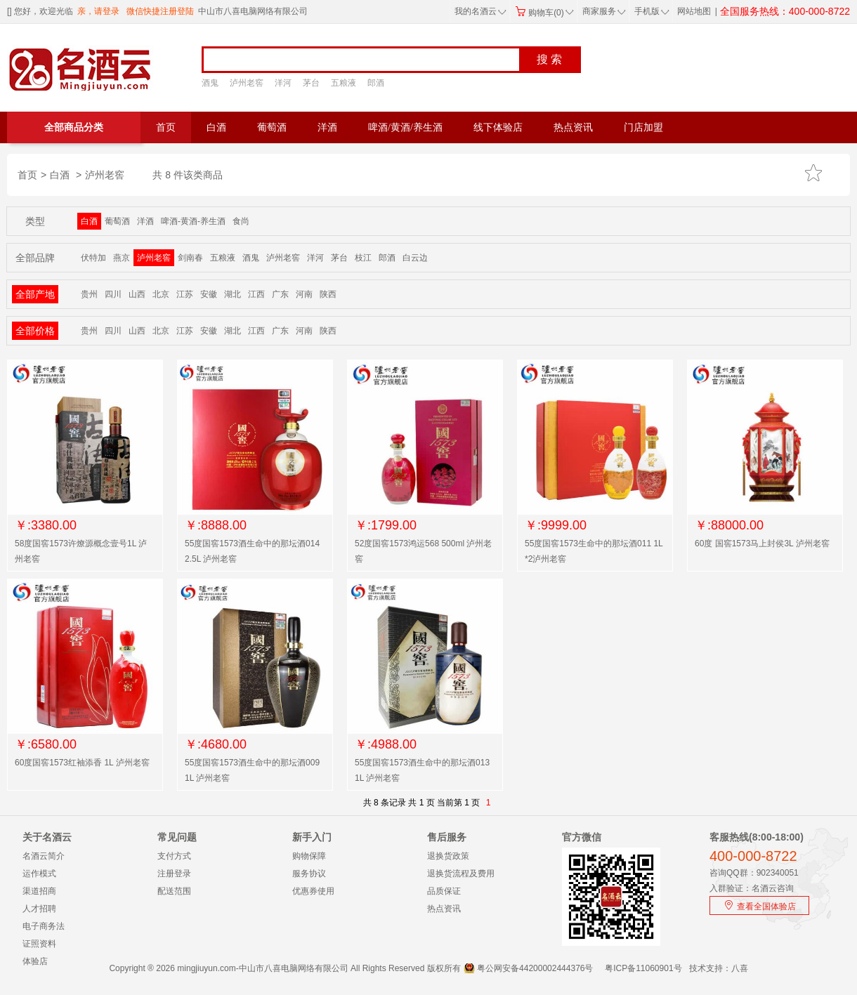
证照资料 (39, 944)
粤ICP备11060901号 (643, 968)
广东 (280, 294)
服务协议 (309, 873)
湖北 (232, 294)
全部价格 (35, 330)
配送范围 (174, 891)
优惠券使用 (313, 891)
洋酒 (327, 127)
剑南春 (190, 258)
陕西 (328, 294)
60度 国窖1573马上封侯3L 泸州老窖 (762, 543)
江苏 (184, 294)
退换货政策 (448, 856)
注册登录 (174, 873)
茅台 (311, 83)
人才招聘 (39, 909)
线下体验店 (498, 127)
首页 (166, 127)
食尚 (241, 221)
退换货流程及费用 (461, 873)
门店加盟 (643, 127)
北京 (160, 294)
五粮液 (343, 83)
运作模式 (39, 873)
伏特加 (93, 258)
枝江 (363, 258)
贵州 (89, 294)
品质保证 (444, 891)
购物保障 (309, 856)
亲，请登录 (98, 11)
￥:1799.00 (386, 525)
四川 (113, 294)
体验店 (35, 961)
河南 (304, 294)
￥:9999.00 (556, 525)
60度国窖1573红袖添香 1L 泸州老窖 (82, 762)
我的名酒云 (480, 11)
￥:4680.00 (216, 744)
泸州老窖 (246, 83)
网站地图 (694, 11)
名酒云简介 (43, 856)
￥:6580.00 (46, 744)
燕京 (121, 258)
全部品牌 (35, 257)
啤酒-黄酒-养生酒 (193, 221)
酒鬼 (210, 83)
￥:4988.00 (386, 744)
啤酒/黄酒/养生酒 (405, 127)
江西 (256, 294)
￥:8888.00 (216, 525)
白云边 (415, 258)
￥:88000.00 (729, 525)
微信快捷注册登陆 (160, 11)
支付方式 (174, 856)
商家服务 (604, 11)
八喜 (739, 968)
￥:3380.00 (46, 525)
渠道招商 (39, 891)
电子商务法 (43, 926)
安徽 (208, 294)
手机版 (650, 11)
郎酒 (375, 83)
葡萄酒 (272, 127)
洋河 (283, 83)
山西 (137, 294)
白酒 (216, 127)
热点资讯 (573, 127)
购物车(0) (544, 13)
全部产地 (35, 294)
